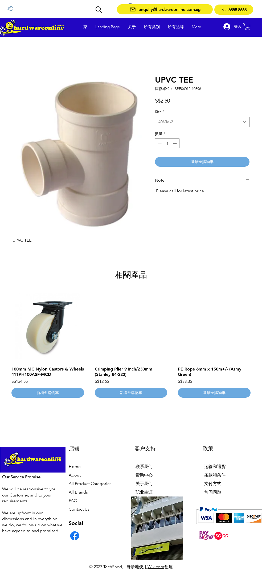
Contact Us (79, 509)
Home (75, 466)
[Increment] (175, 143)
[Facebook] (75, 536)
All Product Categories (90, 483)
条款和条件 (215, 475)
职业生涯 (144, 492)
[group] (131, 344)
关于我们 (144, 483)
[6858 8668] (233, 10)
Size (159, 111)
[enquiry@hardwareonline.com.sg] (165, 9)
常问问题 (212, 492)
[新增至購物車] (47, 393)
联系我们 (144, 466)
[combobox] (202, 122)
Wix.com (156, 566)
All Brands (78, 492)
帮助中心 (144, 475)
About (75, 475)
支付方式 (212, 483)
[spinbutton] (167, 143)
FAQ (73, 500)
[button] (247, 26)
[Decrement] (159, 143)
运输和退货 (215, 466)
